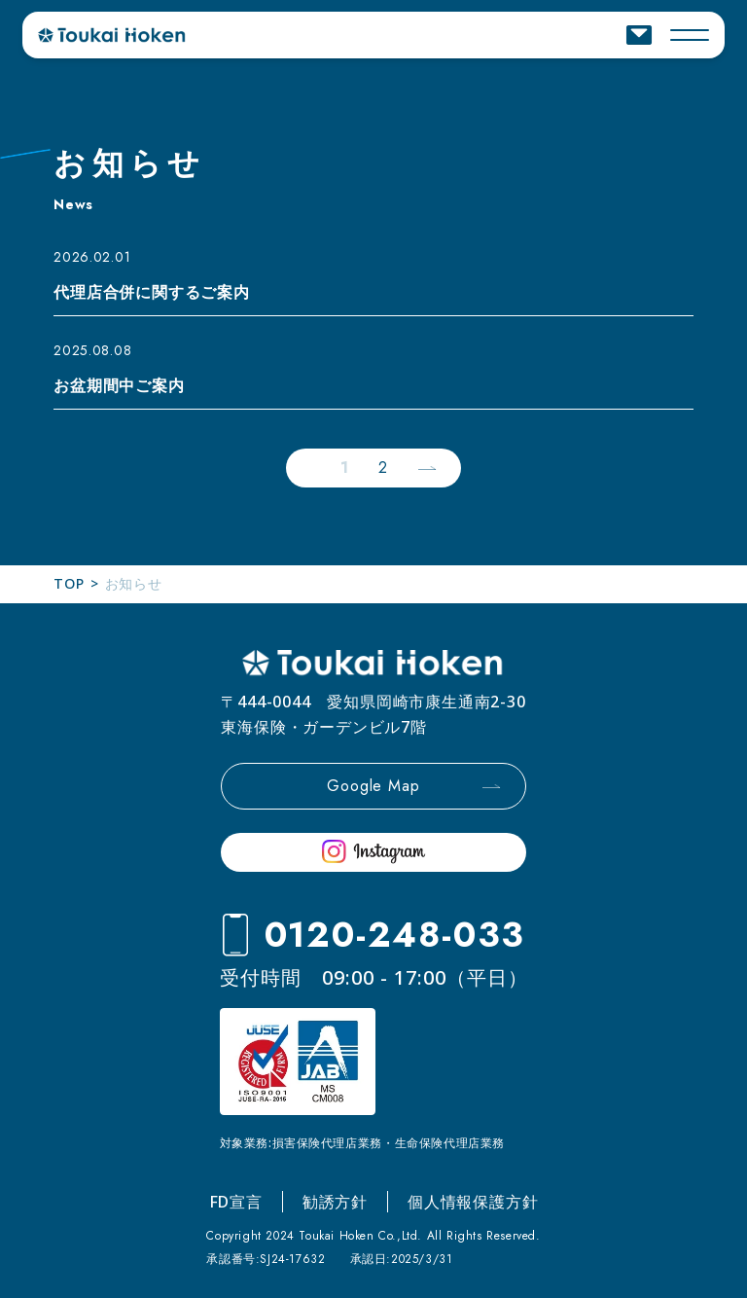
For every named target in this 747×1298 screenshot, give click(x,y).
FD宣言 (236, 1201)
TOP (68, 583)
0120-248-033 (395, 935)
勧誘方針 (335, 1201)
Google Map (373, 786)
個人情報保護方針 (473, 1201)
